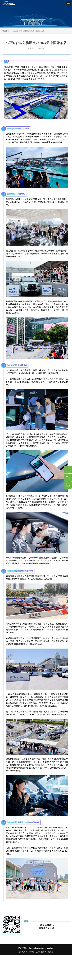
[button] (68, 3)
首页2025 (5, 31)
